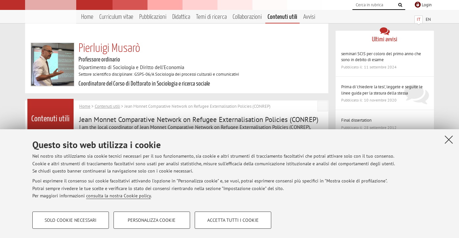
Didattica (181, 17)
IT (418, 19)
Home (87, 17)
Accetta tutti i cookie (233, 220)
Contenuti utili (282, 17)
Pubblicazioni (152, 17)
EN (428, 19)
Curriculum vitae (116, 17)
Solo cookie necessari (70, 220)
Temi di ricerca (211, 17)
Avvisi (309, 17)
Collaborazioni (247, 17)
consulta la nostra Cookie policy (118, 196)
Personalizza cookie (152, 220)
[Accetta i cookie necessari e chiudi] (448, 139)
